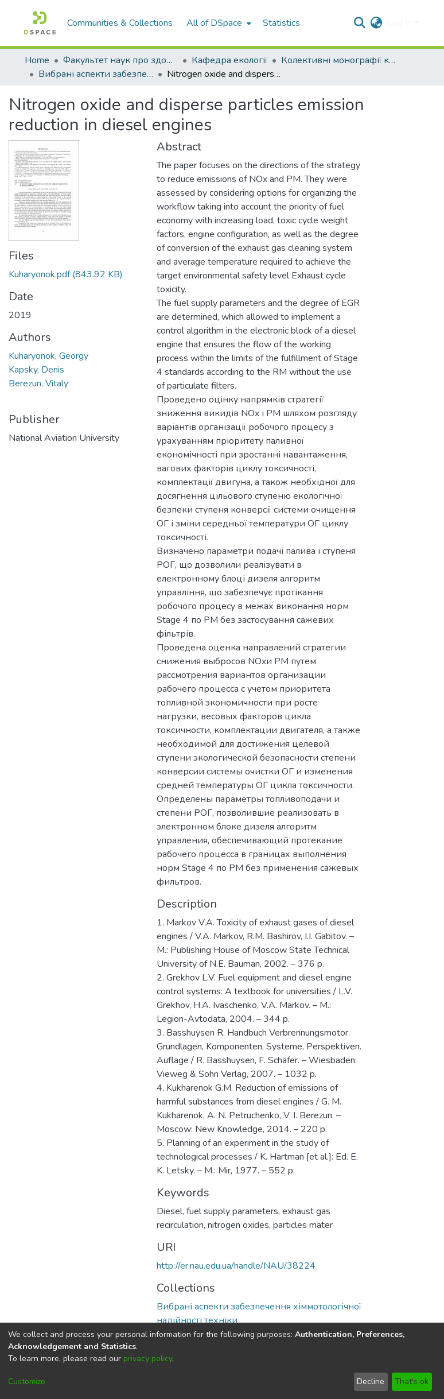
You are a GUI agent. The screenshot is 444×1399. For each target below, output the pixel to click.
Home (37, 60)
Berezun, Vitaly (38, 383)
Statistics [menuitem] (281, 23)
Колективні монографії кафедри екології (338, 60)
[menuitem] (217, 23)
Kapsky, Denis (36, 369)
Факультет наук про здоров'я (120, 60)
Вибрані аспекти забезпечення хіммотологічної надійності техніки (95, 74)
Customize (26, 1381)
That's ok (412, 1381)
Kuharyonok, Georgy (48, 356)
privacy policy (147, 1358)
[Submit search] (360, 23)
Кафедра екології (229, 60)
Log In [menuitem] (399, 23)
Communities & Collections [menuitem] (120, 23)
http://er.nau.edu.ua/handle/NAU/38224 (236, 1266)
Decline (370, 1381)
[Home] (40, 22)
